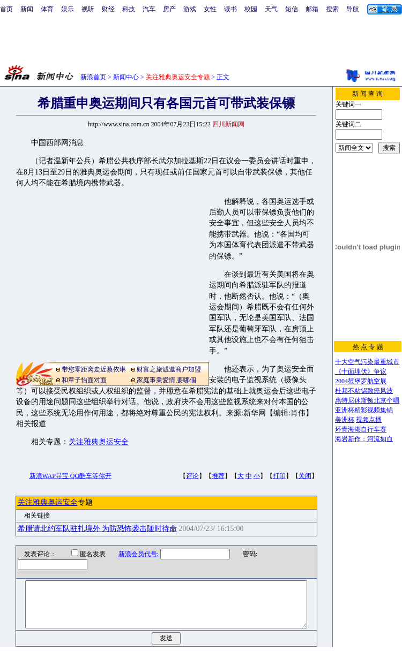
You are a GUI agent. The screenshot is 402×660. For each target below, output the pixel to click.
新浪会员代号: (131, 554)
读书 (230, 9)
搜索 (332, 9)
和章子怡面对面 (84, 380)
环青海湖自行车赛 (360, 429)
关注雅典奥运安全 (99, 442)
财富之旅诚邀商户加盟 (169, 369)
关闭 (305, 476)
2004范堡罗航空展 (360, 381)
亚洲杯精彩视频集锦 (364, 410)
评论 (192, 476)
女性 (210, 9)
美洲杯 (344, 419)
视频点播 (369, 419)
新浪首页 (93, 77)
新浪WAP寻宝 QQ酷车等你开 (70, 476)
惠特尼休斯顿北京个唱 (367, 400)
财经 (108, 9)
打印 (279, 476)
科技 (128, 9)
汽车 (149, 9)
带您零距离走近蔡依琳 (94, 369)
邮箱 (312, 9)
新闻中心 (126, 77)
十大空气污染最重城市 (367, 362)
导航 (352, 9)
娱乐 (67, 9)
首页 (6, 9)
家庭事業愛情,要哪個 (166, 380)
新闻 (26, 9)
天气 (271, 9)
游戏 (189, 9)
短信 (291, 9)
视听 (87, 9)
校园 (250, 9)
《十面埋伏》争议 (360, 371)
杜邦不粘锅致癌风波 (364, 391)
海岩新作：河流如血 (364, 439)
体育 (47, 9)
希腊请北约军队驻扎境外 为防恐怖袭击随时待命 (97, 529)
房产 (169, 9)
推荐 (218, 476)
